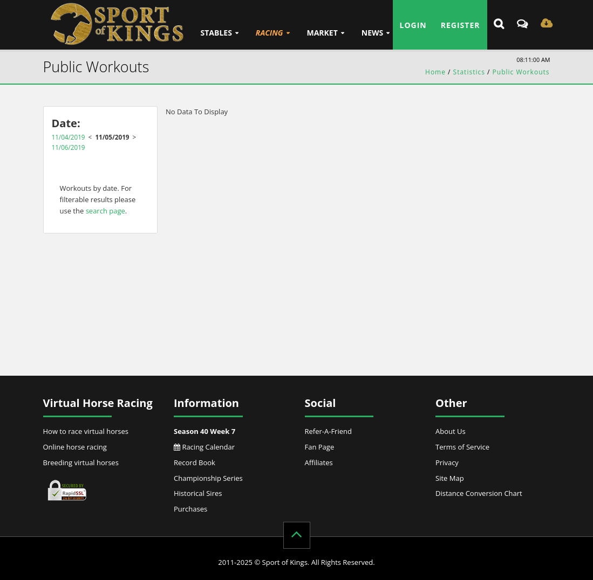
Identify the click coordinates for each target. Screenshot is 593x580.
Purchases (190, 509)
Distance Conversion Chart (478, 493)
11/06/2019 (68, 147)
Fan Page (320, 447)
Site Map (449, 478)
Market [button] (321, 32)
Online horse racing (75, 447)
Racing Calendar (204, 447)
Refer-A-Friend (328, 431)
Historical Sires (198, 493)
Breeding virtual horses (81, 462)
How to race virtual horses (86, 431)
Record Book (194, 462)
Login (413, 25)
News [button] (372, 32)
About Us (450, 431)
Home (435, 72)
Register (460, 25)
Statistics (469, 72)
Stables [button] (216, 32)
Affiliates (319, 462)
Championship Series (208, 478)
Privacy (447, 462)
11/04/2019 (68, 137)
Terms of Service (462, 447)
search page (105, 211)
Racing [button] (269, 32)
